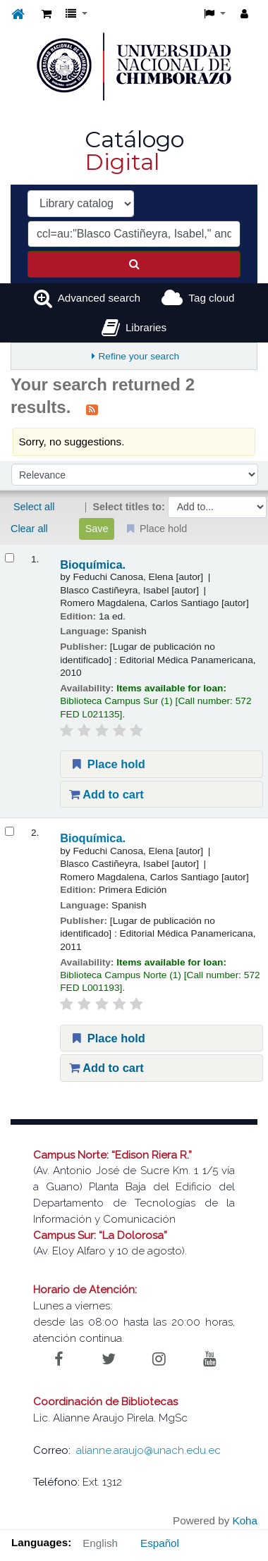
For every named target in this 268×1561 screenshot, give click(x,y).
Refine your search (138, 356)
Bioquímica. (93, 564)
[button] (46, 14)
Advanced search (99, 298)
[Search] (134, 264)
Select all (33, 506)
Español (159, 1543)
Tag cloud (211, 298)
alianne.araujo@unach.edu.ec (148, 1450)
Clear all (29, 528)
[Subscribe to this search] (92, 408)
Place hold (107, 764)
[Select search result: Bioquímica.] (9, 557)
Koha (245, 1520)
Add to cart (106, 794)
